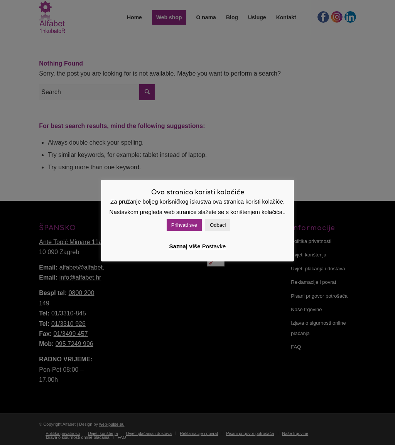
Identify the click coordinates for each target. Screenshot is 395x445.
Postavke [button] (214, 246)
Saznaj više (185, 246)
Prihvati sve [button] (184, 225)
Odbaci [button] (218, 225)
